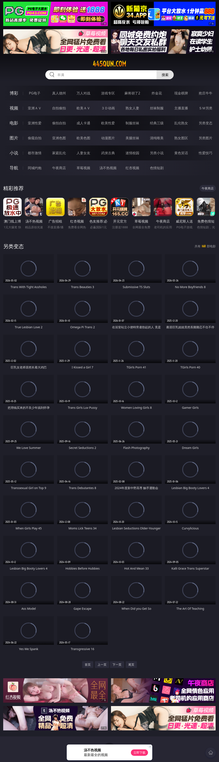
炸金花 (157, 93)
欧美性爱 (108, 123)
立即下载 (139, 752)
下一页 (116, 664)
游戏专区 (108, 93)
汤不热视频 (108, 168)
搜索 (165, 74)
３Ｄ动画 (108, 108)
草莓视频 (83, 168)
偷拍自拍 (59, 123)
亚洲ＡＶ (34, 108)
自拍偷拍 (59, 108)
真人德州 (59, 93)
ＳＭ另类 (205, 108)
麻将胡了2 (132, 93)
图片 (14, 138)
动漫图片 (108, 138)
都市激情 (34, 153)
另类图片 (205, 138)
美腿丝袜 (132, 138)
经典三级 (157, 123)
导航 (14, 168)
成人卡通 (83, 123)
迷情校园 (132, 153)
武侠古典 (108, 153)
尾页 (131, 664)
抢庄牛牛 (205, 93)
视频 (14, 108)
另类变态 (205, 123)
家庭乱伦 (59, 153)
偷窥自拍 (34, 138)
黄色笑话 (181, 153)
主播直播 (181, 108)
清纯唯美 (157, 138)
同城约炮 (34, 168)
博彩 (14, 93)
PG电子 (34, 93)
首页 (88, 664)
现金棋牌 (181, 93)
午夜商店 (59, 168)
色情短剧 (157, 168)
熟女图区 (181, 138)
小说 (14, 153)
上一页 (102, 664)
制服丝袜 (132, 123)
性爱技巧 (205, 153)
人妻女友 (83, 153)
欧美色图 (83, 138)
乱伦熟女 (181, 123)
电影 (14, 123)
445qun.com (109, 64)
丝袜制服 (157, 108)
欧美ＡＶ (83, 108)
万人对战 (83, 93)
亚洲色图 (59, 138)
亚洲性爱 (34, 123)
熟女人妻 (132, 108)
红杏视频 (132, 168)
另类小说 (157, 153)
